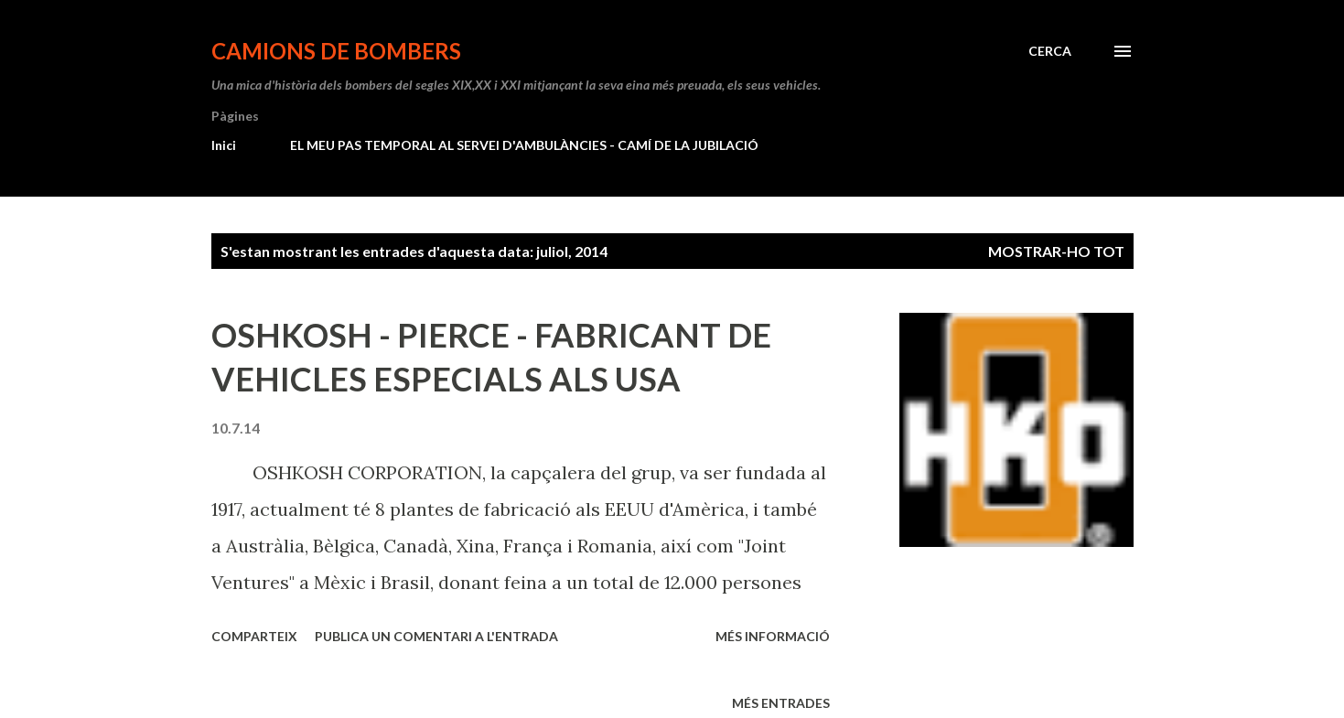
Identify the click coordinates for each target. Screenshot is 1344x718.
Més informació (772, 636)
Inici (223, 145)
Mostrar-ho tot (1056, 251)
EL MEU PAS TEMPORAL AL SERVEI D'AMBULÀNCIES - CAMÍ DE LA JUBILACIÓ (524, 145)
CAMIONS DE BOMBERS (336, 51)
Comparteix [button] (254, 636)
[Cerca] (1049, 51)
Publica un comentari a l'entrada (436, 636)
